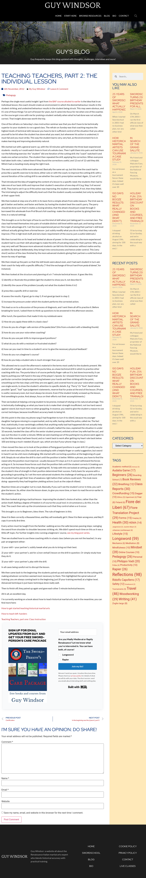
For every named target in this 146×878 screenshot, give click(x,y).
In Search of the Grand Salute (135, 144)
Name (5, 778)
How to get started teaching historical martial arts (25, 608)
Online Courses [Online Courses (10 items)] (129, 552)
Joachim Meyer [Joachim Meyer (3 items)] (129, 527)
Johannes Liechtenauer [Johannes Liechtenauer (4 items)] (122, 530)
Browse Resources (90, 15)
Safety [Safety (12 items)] (118, 584)
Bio (114, 15)
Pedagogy (11, 95)
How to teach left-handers (14, 613)
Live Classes (128, 866)
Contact (124, 15)
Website (5, 801)
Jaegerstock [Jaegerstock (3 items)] (117, 527)
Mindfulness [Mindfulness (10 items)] (121, 547)
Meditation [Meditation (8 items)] (132, 543)
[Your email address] (77, 632)
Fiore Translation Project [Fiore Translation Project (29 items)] (125, 512)
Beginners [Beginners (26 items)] (122, 475)
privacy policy (76, 676)
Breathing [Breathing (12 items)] (126, 484)
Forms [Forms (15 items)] (125, 518)
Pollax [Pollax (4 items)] (116, 565)
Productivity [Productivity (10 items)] (128, 565)
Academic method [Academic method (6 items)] (122, 467)
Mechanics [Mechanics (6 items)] (118, 543)
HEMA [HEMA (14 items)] (135, 522)
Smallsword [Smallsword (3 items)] (130, 584)
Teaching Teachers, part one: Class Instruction (23, 619)
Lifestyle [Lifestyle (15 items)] (120, 533)
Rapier (65, 659)
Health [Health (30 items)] (120, 522)
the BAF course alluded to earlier (65, 101)
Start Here (70, 15)
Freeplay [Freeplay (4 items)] (136, 518)
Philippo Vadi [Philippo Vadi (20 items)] (128, 561)
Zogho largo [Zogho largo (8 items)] (119, 603)
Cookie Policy (128, 846)
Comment (7, 742)
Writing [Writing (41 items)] (128, 599)
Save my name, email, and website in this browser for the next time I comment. (43, 813)
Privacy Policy (128, 852)
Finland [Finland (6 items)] (120, 502)
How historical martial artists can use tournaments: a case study (122, 148)
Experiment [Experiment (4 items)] (131, 497)
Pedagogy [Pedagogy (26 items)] (122, 556)
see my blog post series (78, 532)
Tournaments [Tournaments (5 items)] (119, 589)
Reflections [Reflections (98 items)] (127, 574)
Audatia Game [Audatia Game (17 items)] (124, 470)
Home (58, 15)
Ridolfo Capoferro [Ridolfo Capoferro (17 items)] (126, 580)
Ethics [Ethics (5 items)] (121, 497)
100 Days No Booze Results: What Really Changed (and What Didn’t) (118, 207)
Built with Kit (77, 687)
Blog (107, 15)
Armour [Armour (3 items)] (135, 467)
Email (5, 790)
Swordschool (91, 852)
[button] (136, 16)
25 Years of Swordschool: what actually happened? (123, 101)
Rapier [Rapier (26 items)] (119, 569)
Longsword (68, 655)
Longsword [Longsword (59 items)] (125, 538)
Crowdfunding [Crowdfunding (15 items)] (123, 493)
